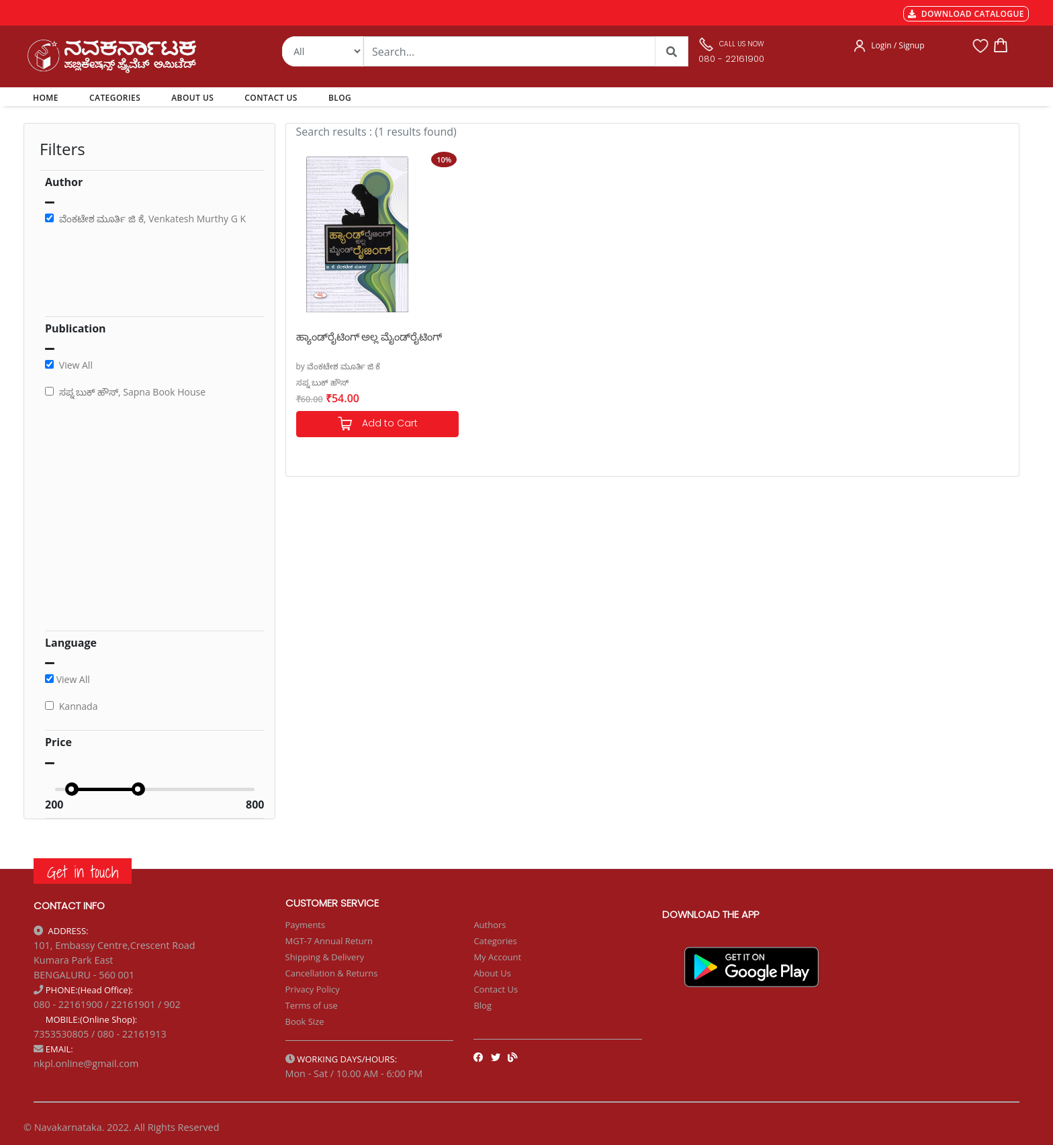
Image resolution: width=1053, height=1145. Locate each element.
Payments (305, 925)
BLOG (339, 97)
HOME (48, 97)
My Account (497, 957)
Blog (482, 1005)
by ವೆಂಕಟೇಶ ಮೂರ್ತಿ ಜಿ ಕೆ (338, 366)
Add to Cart (377, 424)
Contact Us (495, 989)
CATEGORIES (114, 97)
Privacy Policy (312, 989)
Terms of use (311, 1005)
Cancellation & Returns (331, 973)
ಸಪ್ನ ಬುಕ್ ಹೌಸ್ (322, 382)
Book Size (304, 1021)
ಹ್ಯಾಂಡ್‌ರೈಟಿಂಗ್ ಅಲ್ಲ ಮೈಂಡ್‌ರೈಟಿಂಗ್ (369, 336)
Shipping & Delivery (325, 957)
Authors (489, 925)
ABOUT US (192, 97)
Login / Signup (897, 45)
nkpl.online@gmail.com (86, 1063)
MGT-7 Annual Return (329, 941)
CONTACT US (270, 97)
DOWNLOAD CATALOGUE (966, 13)
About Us (492, 973)
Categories (494, 941)
